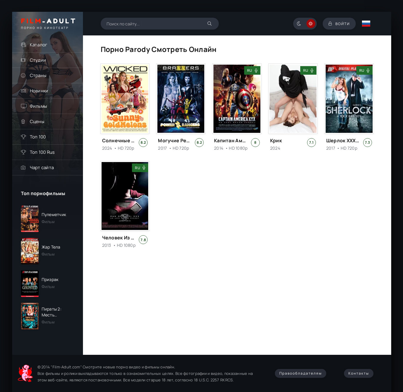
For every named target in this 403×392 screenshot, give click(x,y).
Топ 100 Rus (42, 152)
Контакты (358, 373)
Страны (38, 75)
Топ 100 (38, 137)
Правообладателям (300, 373)
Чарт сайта (42, 167)
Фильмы (38, 106)
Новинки (39, 91)
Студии (38, 60)
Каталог (39, 45)
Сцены (37, 121)
